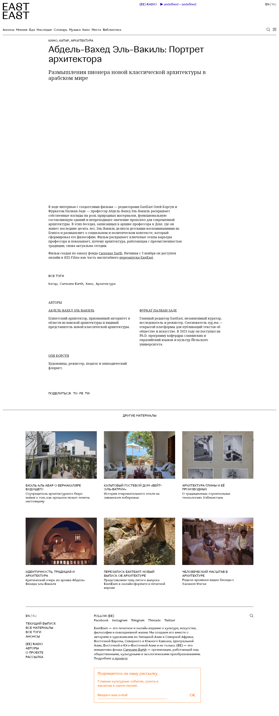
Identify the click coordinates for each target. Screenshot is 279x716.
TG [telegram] (75, 393)
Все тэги (33, 632)
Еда (32, 30)
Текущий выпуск (41, 623)
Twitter (169, 620)
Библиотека (112, 30)
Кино (86, 30)
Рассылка (34, 657)
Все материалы (39, 628)
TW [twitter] (87, 393)
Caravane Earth (110, 253)
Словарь (60, 30)
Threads (154, 620)
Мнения (21, 30)
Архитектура (82, 41)
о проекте (120, 658)
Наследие (44, 30)
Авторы (32, 648)
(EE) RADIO (148, 4)
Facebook (101, 620)
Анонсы (8, 30)
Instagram (119, 620)
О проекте (34, 652)
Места (96, 30)
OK (192, 695)
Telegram (137, 620)
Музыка (75, 30)
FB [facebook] (81, 393)
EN (267, 4)
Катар (64, 41)
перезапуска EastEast (136, 257)
